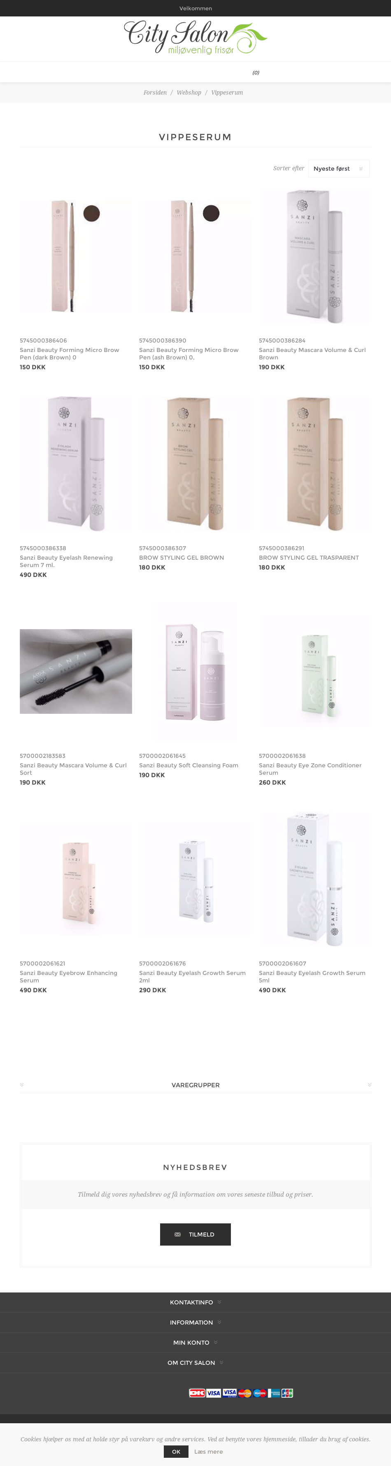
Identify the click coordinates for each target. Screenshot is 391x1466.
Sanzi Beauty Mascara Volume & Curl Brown (312, 353)
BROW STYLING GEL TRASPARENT (309, 557)
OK (176, 1451)
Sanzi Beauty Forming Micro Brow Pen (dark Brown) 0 (69, 353)
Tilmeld (201, 1234)
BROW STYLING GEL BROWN (181, 557)
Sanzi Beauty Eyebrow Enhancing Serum (68, 976)
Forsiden (155, 92)
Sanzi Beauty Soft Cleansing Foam (188, 765)
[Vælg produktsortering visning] (339, 169)
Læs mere (208, 1451)
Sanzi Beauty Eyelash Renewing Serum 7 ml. (66, 561)
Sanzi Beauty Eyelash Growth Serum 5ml (312, 976)
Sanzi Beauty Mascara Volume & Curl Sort (73, 769)
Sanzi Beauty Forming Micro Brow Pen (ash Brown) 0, (189, 353)
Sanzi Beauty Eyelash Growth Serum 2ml (192, 976)
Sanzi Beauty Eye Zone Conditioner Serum (310, 769)
